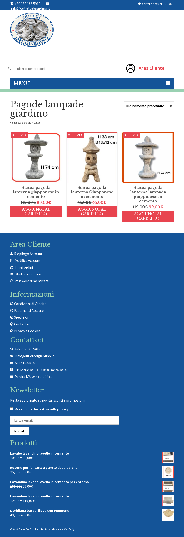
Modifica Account (27, 260)
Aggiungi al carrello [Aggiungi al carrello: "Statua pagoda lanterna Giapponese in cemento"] (92, 211)
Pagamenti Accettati (27, 310)
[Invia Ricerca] (9, 68)
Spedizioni (20, 317)
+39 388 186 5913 (25, 3)
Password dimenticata (32, 281)
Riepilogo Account (28, 253)
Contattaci (20, 324)
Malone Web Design (66, 529)
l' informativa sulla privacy (48, 409)
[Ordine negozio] (149, 105)
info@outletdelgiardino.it (30, 6)
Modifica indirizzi (28, 274)
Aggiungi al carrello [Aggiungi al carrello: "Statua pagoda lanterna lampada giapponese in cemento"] (148, 216)
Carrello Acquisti (155, 3)
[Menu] (92, 83)
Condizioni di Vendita (28, 303)
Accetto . (39, 409)
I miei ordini (24, 267)
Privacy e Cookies (25, 331)
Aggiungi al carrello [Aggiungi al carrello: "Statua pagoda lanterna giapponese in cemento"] (36, 211)
